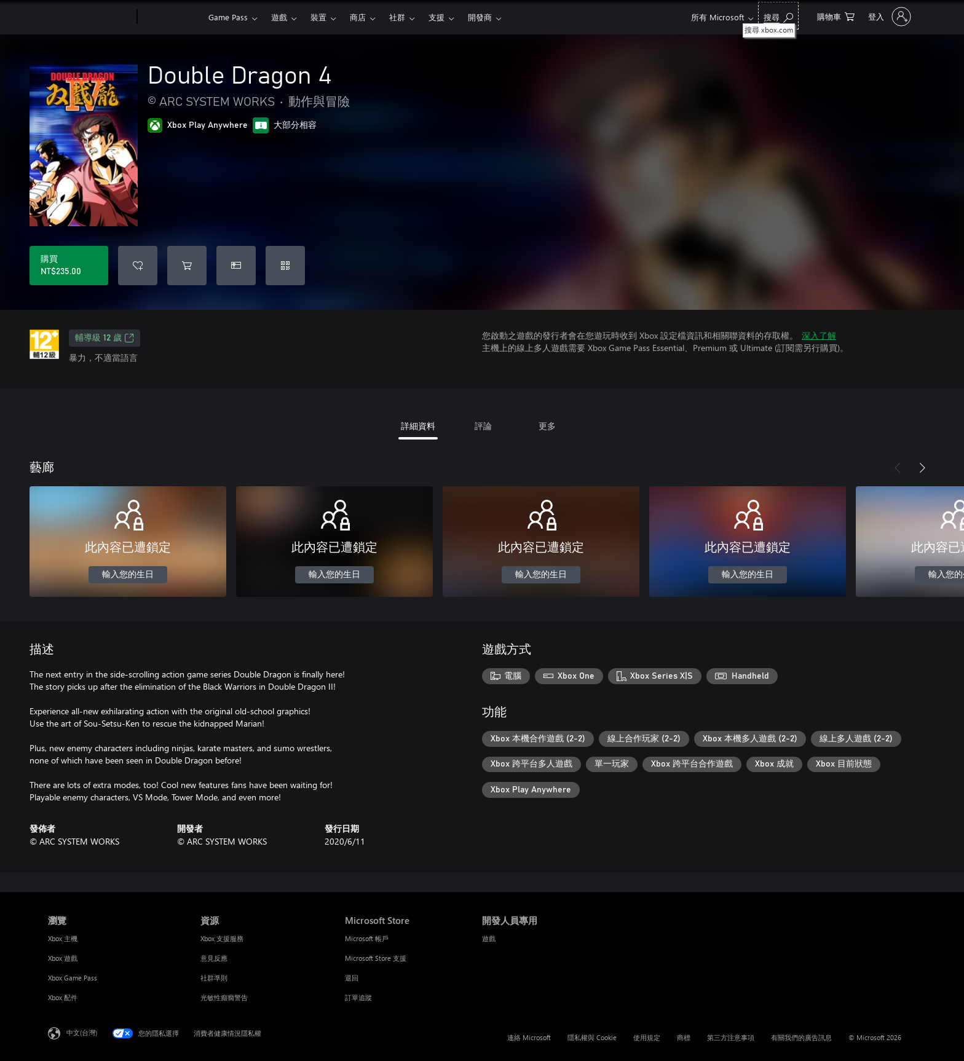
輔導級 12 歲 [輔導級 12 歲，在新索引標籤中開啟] (104, 338)
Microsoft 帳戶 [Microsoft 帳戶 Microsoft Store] (367, 938)
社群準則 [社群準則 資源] (213, 978)
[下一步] (922, 467)
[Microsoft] (90, 17)
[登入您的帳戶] (888, 16)
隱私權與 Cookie (592, 1037)
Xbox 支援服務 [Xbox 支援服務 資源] (221, 938)
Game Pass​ (228, 17)
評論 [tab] (483, 426)
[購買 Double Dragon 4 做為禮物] (236, 265)
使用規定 (646, 1037)
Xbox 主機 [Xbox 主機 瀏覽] (62, 938)
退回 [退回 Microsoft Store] (351, 978)
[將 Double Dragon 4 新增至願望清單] (137, 265)
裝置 (318, 17)
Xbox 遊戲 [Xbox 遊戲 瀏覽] (62, 958)
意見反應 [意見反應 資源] (213, 958)
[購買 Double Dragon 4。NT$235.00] (69, 265)
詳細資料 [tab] (418, 426)
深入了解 (819, 335)
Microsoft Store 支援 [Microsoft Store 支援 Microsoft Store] (375, 958)
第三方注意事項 (730, 1037)
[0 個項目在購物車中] (836, 15)
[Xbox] (171, 17)
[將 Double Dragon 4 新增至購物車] (187, 265)
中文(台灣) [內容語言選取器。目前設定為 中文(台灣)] (81, 1032)
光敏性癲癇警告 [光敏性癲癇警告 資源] (224, 997)
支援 (436, 17)
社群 (397, 17)
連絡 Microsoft (529, 1037)
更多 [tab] (547, 426)
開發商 (480, 17)
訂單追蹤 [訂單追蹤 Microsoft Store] (358, 997)
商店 (358, 17)
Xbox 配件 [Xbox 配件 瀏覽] (62, 997)
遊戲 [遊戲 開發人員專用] (489, 938)
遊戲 (279, 17)
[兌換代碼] (285, 265)
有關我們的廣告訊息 (801, 1037)
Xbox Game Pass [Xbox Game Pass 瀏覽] (72, 978)
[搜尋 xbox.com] (778, 16)
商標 (683, 1037)
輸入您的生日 (128, 574)
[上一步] (897, 467)
